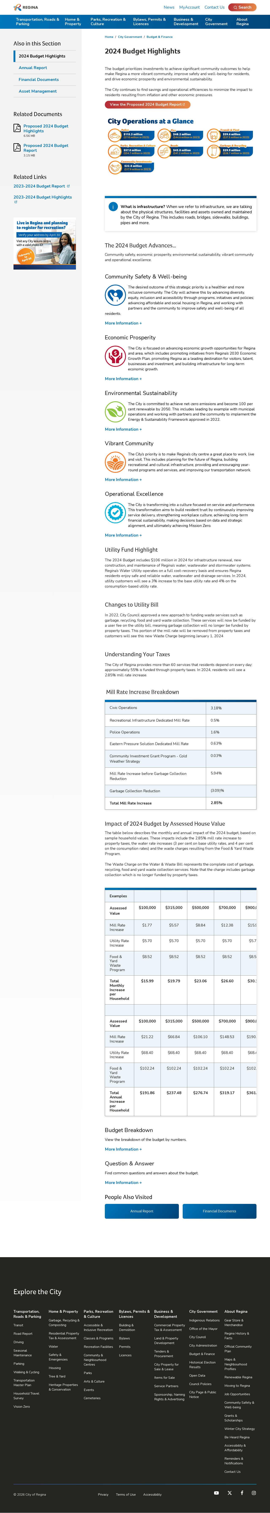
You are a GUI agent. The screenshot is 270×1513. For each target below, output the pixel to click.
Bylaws (124, 1338)
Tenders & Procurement (163, 1353)
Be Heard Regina (237, 1437)
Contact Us (215, 7)
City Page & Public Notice (202, 1394)
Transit (18, 1325)
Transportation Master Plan (24, 1382)
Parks (88, 1373)
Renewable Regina (238, 1377)
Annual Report (33, 68)
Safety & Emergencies (58, 1357)
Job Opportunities (237, 1394)
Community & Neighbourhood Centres (95, 1360)
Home (109, 37)
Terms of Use (126, 1494)
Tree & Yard (57, 1376)
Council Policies (200, 1384)
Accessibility (152, 1494)
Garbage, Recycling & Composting (64, 1322)
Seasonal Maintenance (23, 1353)
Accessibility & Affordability (235, 1448)
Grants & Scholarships (233, 1418)
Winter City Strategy (239, 1429)
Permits (125, 1346)
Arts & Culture (94, 1381)
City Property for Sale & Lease (166, 1367)
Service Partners (166, 1386)
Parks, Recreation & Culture (108, 21)
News (169, 7)
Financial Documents (39, 79)
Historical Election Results (202, 1364)
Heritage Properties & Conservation (63, 1387)
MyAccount (189, 7)
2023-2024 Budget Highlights (43, 199)
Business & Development (186, 21)
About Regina (242, 21)
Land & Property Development (166, 1340)
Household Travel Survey (26, 1396)
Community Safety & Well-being (239, 1405)
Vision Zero (22, 1406)
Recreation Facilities (98, 1346)
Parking (19, 1363)
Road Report (23, 1333)
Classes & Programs (98, 1338)
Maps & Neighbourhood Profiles (235, 1364)
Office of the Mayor (203, 1329)
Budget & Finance (160, 37)
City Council (197, 1337)
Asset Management (38, 91)
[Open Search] (242, 7)
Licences (125, 1355)
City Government (216, 21)
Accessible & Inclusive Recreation (98, 1327)
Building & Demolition (127, 1327)
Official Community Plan (238, 1349)
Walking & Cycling (26, 1372)
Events (89, 1390)
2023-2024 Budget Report (40, 186)
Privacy (103, 1494)
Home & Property (73, 21)
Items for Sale (164, 1377)
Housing (55, 1368)
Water (53, 1346)
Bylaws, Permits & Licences (149, 21)
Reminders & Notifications (233, 1461)
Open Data (197, 1375)
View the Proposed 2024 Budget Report (143, 105)
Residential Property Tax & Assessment (64, 1335)
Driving (19, 1342)
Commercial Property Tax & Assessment (169, 1327)
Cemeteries (92, 1398)
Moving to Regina (237, 1385)
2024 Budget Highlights (42, 56)
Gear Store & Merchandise (233, 1322)
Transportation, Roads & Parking (37, 21)
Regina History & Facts (236, 1335)
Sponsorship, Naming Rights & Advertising (169, 1397)
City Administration (203, 1345)
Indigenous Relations (204, 1320)
